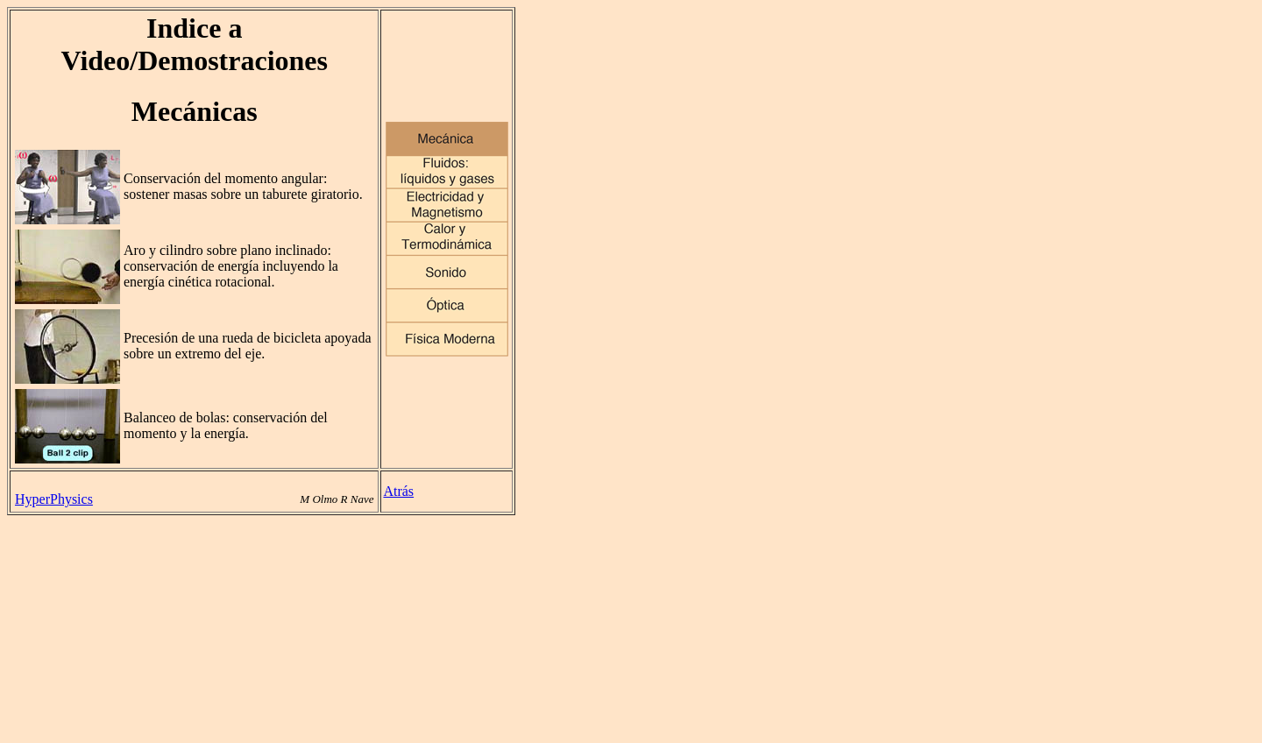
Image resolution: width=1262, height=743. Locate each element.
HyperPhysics (54, 499)
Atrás (398, 491)
